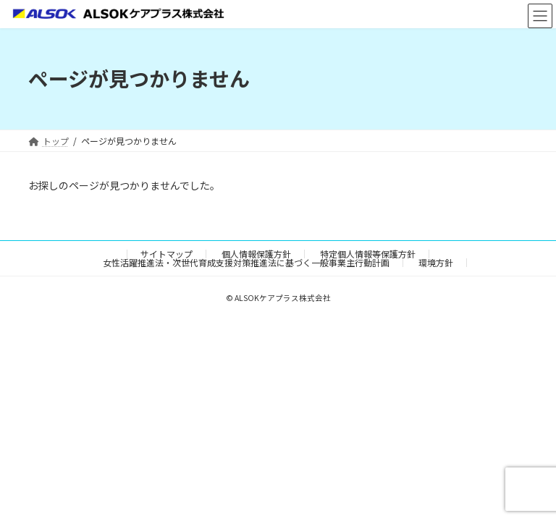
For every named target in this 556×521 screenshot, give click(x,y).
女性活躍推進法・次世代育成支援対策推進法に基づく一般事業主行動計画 (246, 262)
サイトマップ (166, 253)
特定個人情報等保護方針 (368, 253)
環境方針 (435, 262)
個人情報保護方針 (256, 253)
